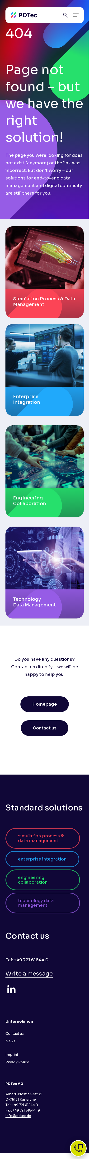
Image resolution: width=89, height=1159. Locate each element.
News (10, 1041)
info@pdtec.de (18, 1116)
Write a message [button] (29, 973)
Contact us (14, 1033)
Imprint (11, 1054)
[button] (76, 15)
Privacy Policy (17, 1062)
